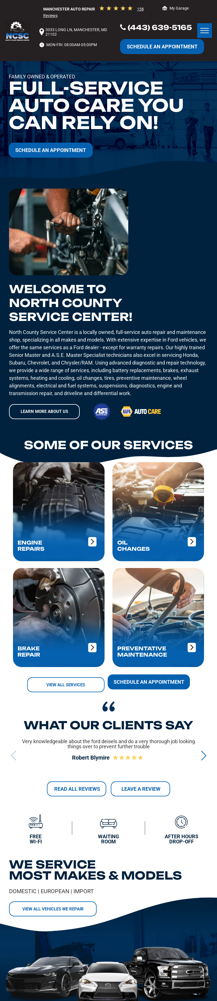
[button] (203, 755)
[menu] (204, 30)
